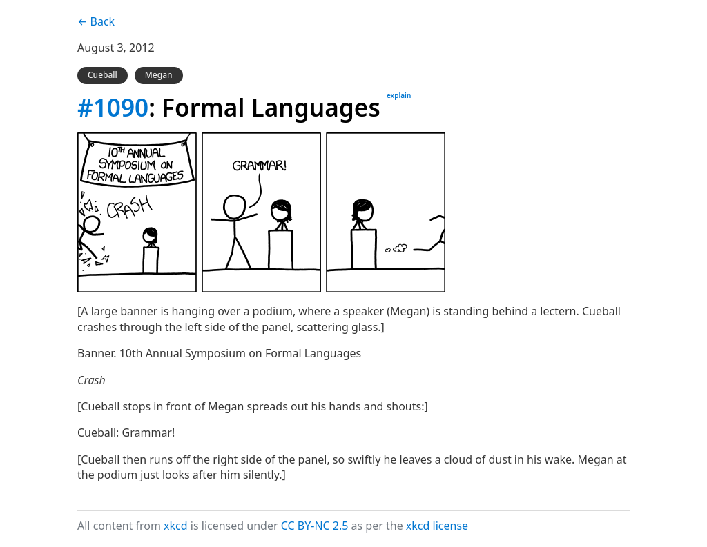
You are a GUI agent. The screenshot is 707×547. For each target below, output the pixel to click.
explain (399, 95)
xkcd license (437, 525)
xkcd (176, 525)
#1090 (112, 106)
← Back (96, 21)
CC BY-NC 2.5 (315, 525)
